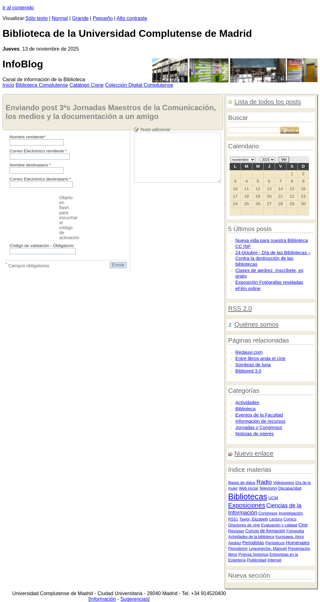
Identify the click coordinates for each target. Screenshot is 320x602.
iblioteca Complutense (42, 85)
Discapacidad (289, 488)
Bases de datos (241, 483)
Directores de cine (244, 525)
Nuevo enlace (253, 453)
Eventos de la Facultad (259, 414)
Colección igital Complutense (139, 85)
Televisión (268, 488)
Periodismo (238, 548)
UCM (273, 498)
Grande (80, 18)
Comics (289, 519)
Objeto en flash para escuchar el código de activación (69, 217)
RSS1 (233, 519)
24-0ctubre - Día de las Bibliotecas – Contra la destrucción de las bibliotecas (273, 258)
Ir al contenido (18, 7)
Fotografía (295, 531)
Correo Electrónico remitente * (38, 151)
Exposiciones (246, 505)
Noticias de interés (254, 433)
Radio (264, 482)
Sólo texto (37, 18)
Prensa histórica (253, 554)
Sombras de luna (253, 364)
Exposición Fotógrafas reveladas (269, 282)
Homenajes (298, 542)
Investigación (291, 513)
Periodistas (253, 542)
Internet (274, 560)
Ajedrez (234, 543)
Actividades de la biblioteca (251, 537)
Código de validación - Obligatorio (42, 245)
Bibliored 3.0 (248, 370)
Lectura (275, 519)
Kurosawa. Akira (289, 537)
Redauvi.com (248, 352)
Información (103, 599)
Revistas (236, 531)
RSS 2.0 (240, 308)
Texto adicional (155, 129)
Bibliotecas (247, 496)
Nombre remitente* (28, 137)
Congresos (268, 513)
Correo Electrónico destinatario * (40, 179)
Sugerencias (134, 599)
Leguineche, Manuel (268, 548)
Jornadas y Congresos (258, 427)
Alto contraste (132, 18)
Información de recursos (260, 421)
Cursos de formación (265, 530)
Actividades (247, 402)
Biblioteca (245, 408)
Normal (60, 18)
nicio (8, 85)
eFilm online (248, 288)
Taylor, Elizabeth (253, 519)
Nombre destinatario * (30, 165)
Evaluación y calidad (279, 525)
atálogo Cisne (86, 85)
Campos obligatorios (27, 265)
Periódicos (275, 542)
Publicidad (256, 560)
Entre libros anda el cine (260, 358)
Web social (248, 488)
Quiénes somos (256, 324)
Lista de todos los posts (267, 101)
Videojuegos (283, 483)
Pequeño (103, 18)
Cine (303, 524)
